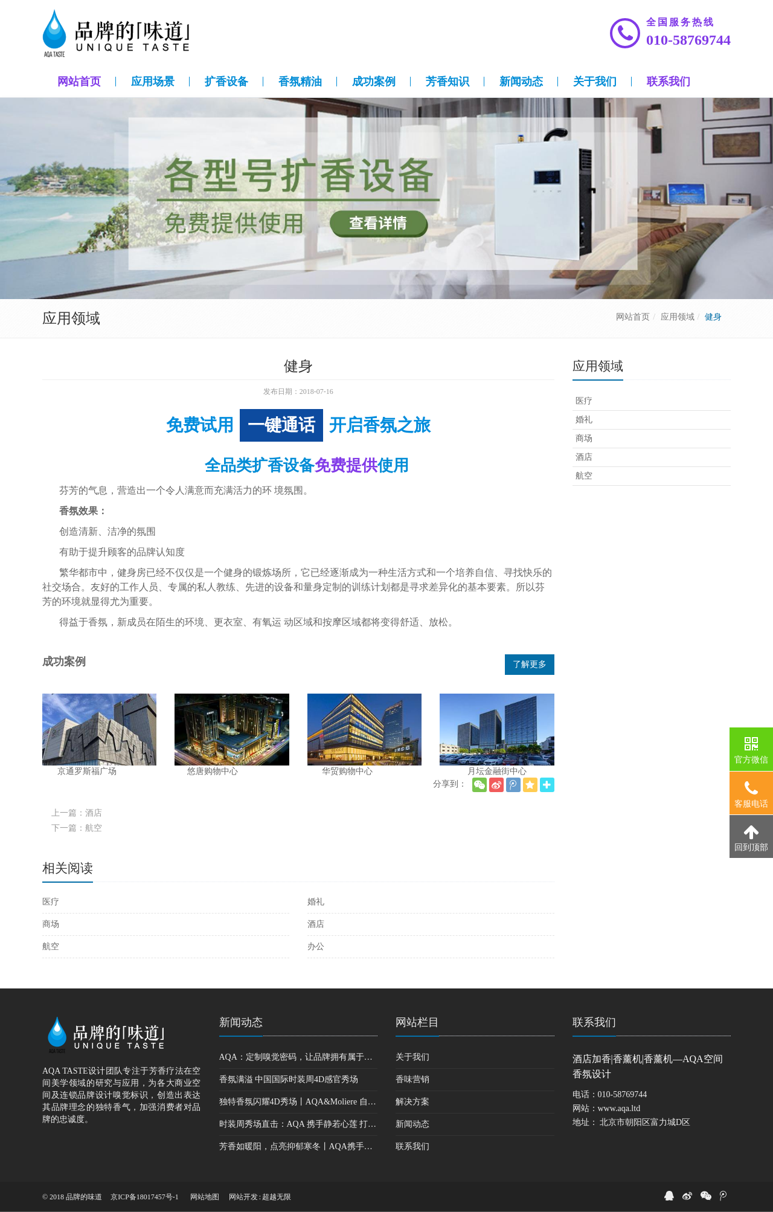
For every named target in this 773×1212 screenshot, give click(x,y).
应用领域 (677, 316)
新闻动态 (241, 1022)
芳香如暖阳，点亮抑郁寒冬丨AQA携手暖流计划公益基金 (298, 1146)
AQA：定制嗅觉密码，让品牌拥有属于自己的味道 (298, 1057)
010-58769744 (688, 40)
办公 (315, 946)
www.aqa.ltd (619, 1108)
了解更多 (530, 664)
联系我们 (412, 1146)
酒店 (315, 924)
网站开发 (243, 1197)
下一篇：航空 (76, 828)
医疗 (50, 901)
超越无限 (276, 1197)
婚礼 (315, 901)
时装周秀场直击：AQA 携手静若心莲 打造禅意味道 (298, 1124)
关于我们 (412, 1057)
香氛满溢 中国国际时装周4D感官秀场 (289, 1079)
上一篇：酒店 (76, 812)
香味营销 (412, 1079)
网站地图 (204, 1197)
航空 (50, 946)
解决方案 (412, 1101)
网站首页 (633, 316)
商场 (50, 924)
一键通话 (281, 425)
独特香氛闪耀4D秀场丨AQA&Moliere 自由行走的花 (298, 1101)
